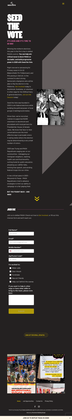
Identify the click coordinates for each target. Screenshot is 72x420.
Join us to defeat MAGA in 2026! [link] (36, 418)
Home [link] (19, 401)
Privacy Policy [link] (49, 401)
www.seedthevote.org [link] (28, 410)
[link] (12, 4)
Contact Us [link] (39, 401)
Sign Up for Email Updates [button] (35, 335)
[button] (63, 5)
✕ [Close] (70, 418)
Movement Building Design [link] (38, 412)
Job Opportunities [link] (28, 401)
